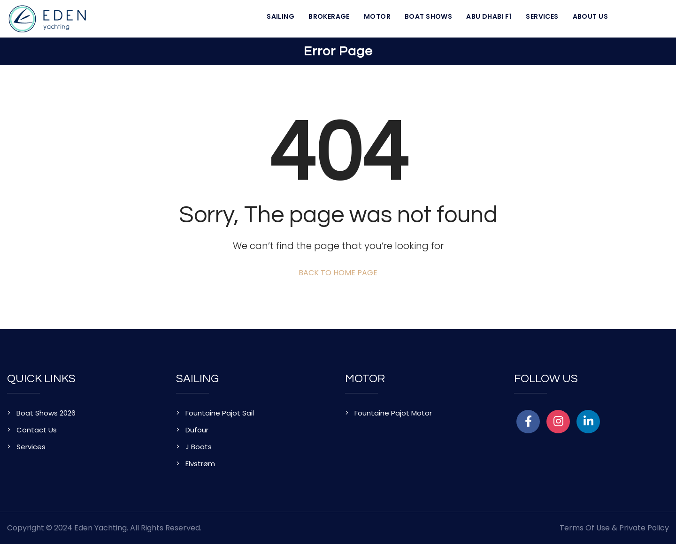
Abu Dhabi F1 (489, 16)
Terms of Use (585, 527)
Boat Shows (428, 16)
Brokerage (329, 16)
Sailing (280, 16)
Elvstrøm (200, 463)
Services (542, 16)
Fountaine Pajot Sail (219, 413)
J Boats (198, 447)
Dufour (196, 430)
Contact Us (36, 430)
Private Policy (644, 527)
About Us (590, 16)
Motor (377, 16)
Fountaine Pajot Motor (393, 413)
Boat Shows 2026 (46, 413)
